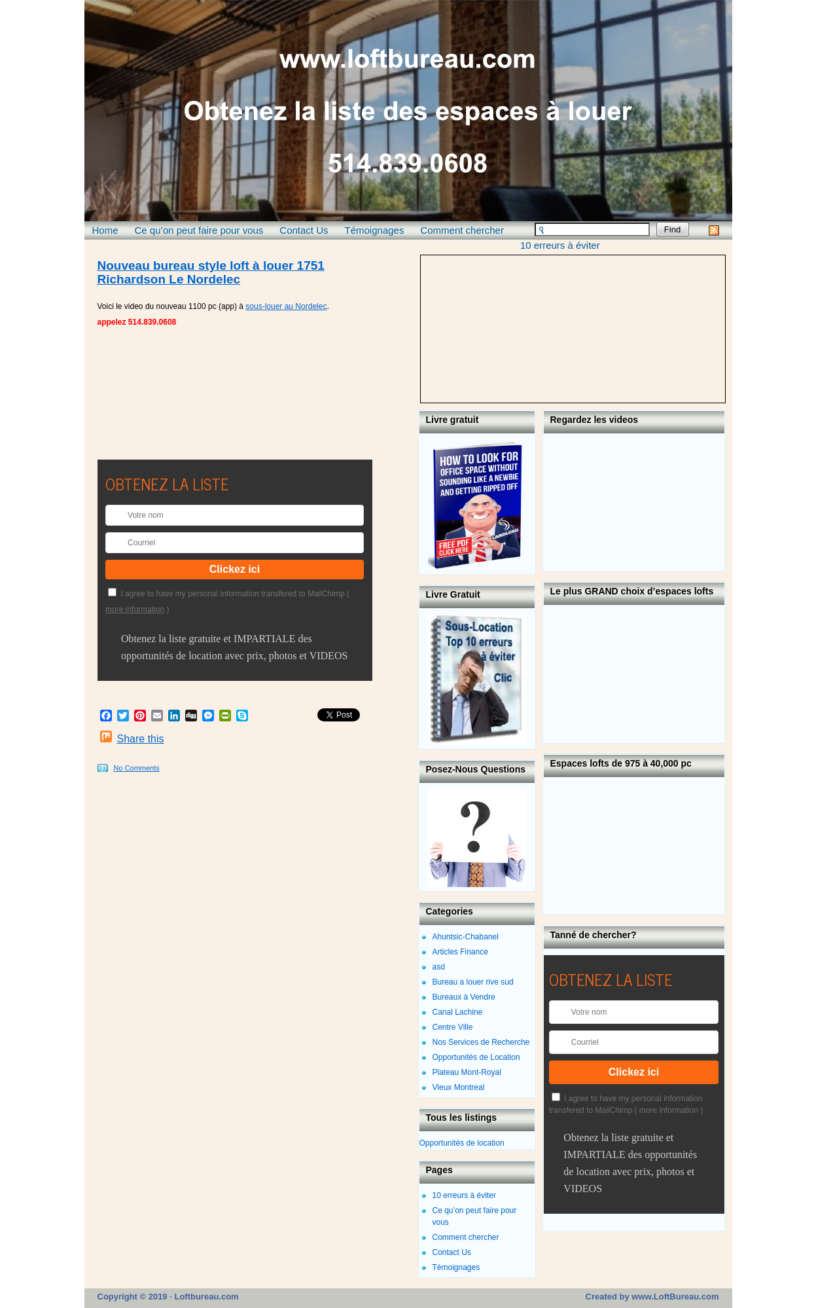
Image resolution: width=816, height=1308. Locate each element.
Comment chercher (462, 230)
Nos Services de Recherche (481, 1042)
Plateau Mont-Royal (467, 1072)
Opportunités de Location (476, 1057)
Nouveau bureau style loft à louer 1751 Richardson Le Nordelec (211, 272)
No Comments (137, 768)
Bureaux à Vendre (464, 997)
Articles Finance (460, 951)
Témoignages (374, 230)
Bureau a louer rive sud (473, 982)
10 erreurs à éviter (560, 245)
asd (439, 967)
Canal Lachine (458, 1012)
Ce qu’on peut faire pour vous (199, 230)
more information (134, 609)
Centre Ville (453, 1027)
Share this (140, 738)
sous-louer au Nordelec (286, 306)
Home (105, 230)
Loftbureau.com (205, 1296)
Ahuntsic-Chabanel (466, 936)
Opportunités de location (462, 1143)
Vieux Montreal (459, 1087)
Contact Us (303, 230)
